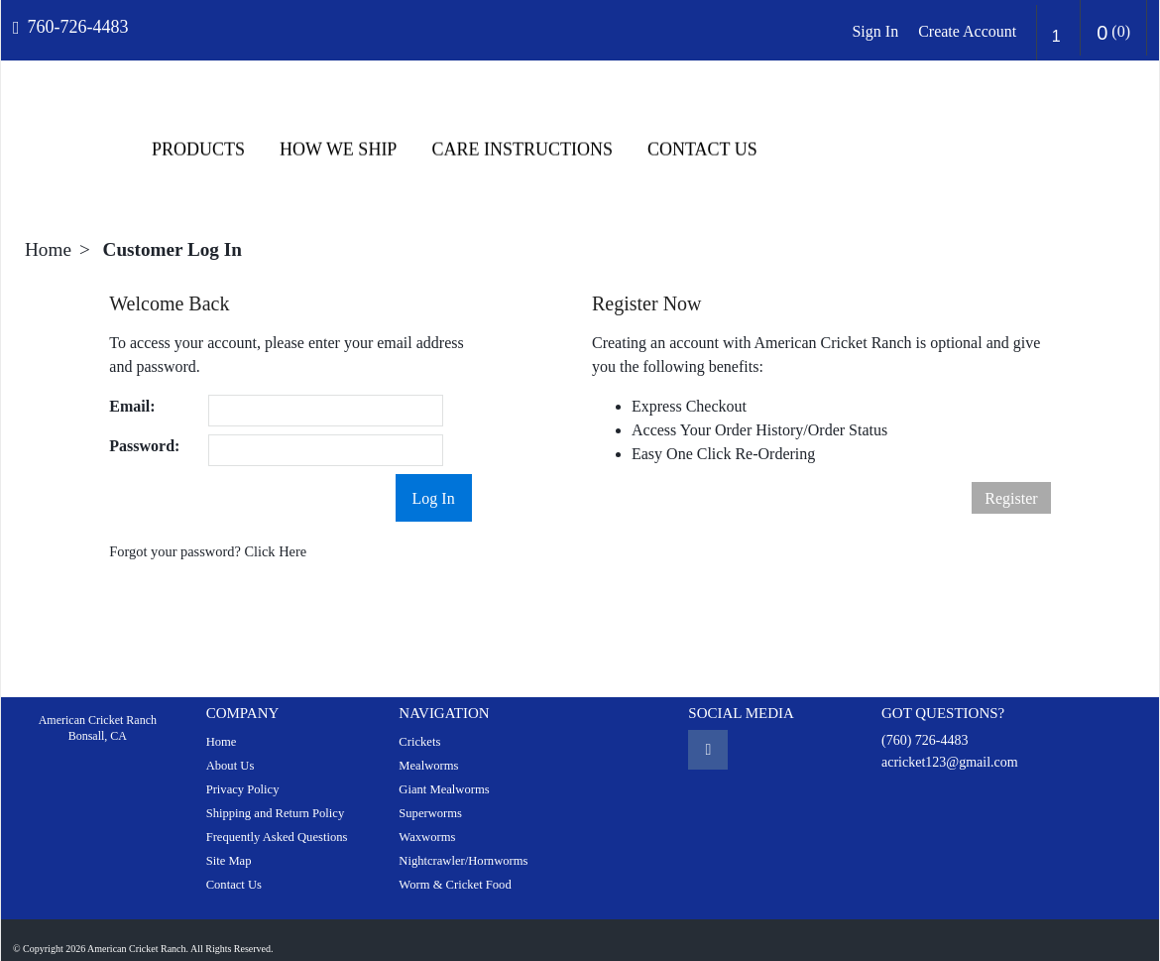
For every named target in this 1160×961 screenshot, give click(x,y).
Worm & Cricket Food (455, 867)
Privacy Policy (243, 772)
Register (1011, 480)
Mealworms (428, 748)
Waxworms (427, 819)
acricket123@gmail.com (949, 744)
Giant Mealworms (444, 772)
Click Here (275, 533)
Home (48, 231)
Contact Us (1088, 132)
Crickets (419, 724)
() (1113, 33)
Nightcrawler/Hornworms (463, 843)
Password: (144, 428)
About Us (230, 748)
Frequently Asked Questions (277, 819)
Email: (132, 388)
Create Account (967, 31)
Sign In (875, 31)
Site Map (229, 843)
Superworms (430, 795)
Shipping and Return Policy (275, 795)
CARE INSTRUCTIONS (908, 132)
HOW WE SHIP (723, 132)
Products (584, 132)
